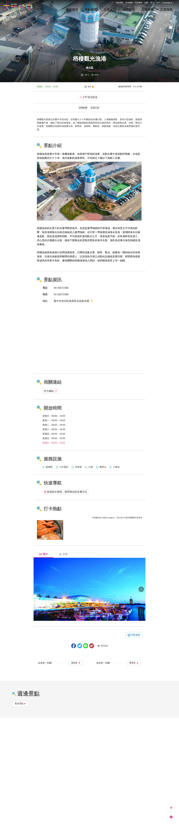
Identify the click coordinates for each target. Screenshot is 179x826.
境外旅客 (138, 3)
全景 (63, 554)
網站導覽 (119, 3)
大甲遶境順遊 (88, 97)
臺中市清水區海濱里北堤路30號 (73, 301)
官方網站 (50, 391)
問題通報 (135, 635)
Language (166, 3)
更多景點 (20, 703)
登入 (152, 3)
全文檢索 (129, 3)
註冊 (146, 3)
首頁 (4, 17)
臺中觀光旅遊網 (17, 7)
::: (113, 2)
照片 (43, 554)
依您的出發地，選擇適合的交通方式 (65, 491)
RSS (158, 3)
